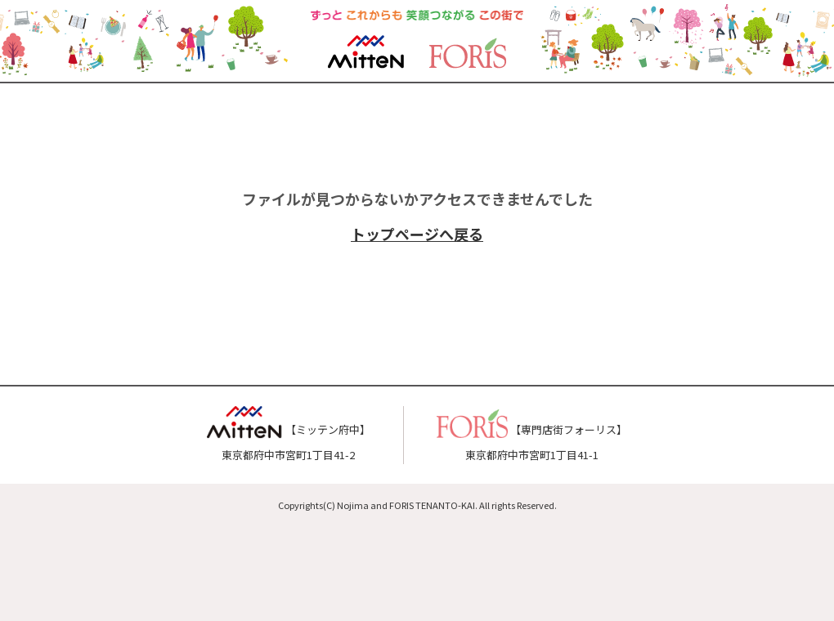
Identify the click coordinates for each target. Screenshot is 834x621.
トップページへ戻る (417, 233)
